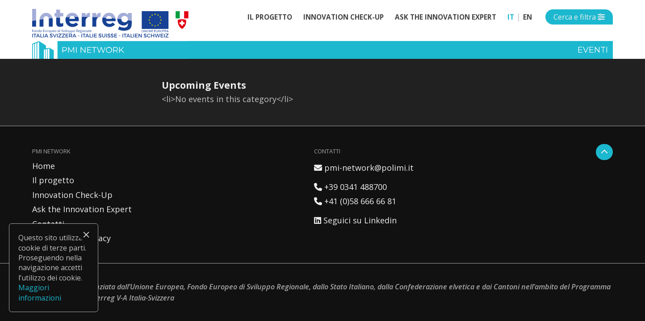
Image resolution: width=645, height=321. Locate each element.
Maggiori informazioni (39, 292)
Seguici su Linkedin (355, 220)
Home (43, 165)
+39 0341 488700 (350, 186)
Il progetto (269, 16)
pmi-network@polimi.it (364, 167)
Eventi (593, 50)
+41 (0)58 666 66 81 (355, 201)
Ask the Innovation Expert (445, 16)
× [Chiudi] (86, 234)
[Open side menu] (579, 17)
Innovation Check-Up (343, 16)
